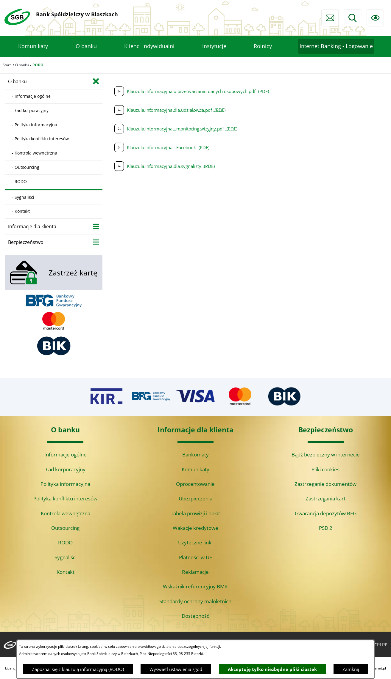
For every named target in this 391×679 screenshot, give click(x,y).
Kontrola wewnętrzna (65, 513)
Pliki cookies (325, 469)
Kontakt (65, 571)
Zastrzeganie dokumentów (325, 484)
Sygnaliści (65, 557)
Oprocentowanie (195, 484)
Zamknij (350, 669)
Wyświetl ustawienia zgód (175, 669)
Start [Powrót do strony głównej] (7, 64)
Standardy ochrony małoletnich (195, 601)
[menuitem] (33, 46)
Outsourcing (65, 527)
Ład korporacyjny (65, 469)
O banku (22, 64)
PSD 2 (325, 527)
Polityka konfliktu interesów (65, 498)
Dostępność (195, 615)
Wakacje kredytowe (195, 527)
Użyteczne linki (195, 542)
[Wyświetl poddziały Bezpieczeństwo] (96, 242)
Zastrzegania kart (325, 498)
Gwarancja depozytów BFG (325, 513)
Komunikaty (195, 469)
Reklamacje (195, 571)
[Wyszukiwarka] (352, 17)
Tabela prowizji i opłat (195, 513)
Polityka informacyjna (65, 484)
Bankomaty (195, 454)
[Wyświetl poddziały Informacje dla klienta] (96, 226)
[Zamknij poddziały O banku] (96, 81)
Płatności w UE (195, 557)
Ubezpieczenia (195, 498)
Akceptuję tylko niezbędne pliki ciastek (272, 669)
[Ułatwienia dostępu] (375, 17)
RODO (65, 542)
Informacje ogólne (65, 454)
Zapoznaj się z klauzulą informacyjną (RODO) (78, 669)
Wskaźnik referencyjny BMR (195, 586)
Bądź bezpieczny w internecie (326, 454)
